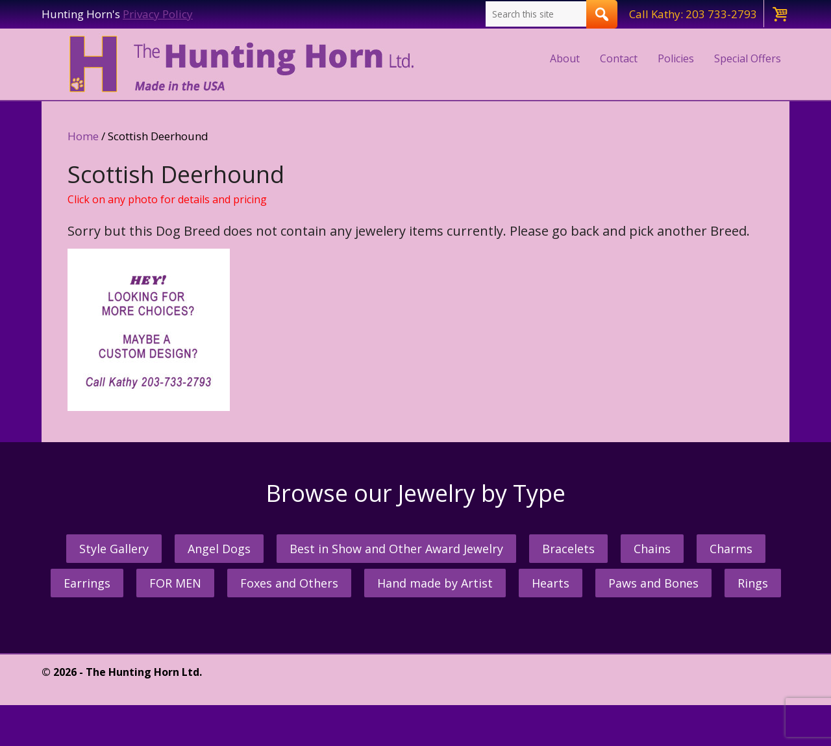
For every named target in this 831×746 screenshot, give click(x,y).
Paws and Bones (653, 583)
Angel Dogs (219, 548)
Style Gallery (114, 548)
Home (83, 136)
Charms (731, 548)
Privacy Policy (158, 13)
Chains (652, 548)
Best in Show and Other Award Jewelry (396, 548)
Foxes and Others (289, 583)
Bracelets (568, 548)
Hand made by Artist (435, 583)
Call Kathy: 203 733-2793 (693, 13)
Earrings (87, 583)
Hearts (550, 583)
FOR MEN (175, 583)
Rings (753, 583)
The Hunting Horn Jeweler (244, 64)
